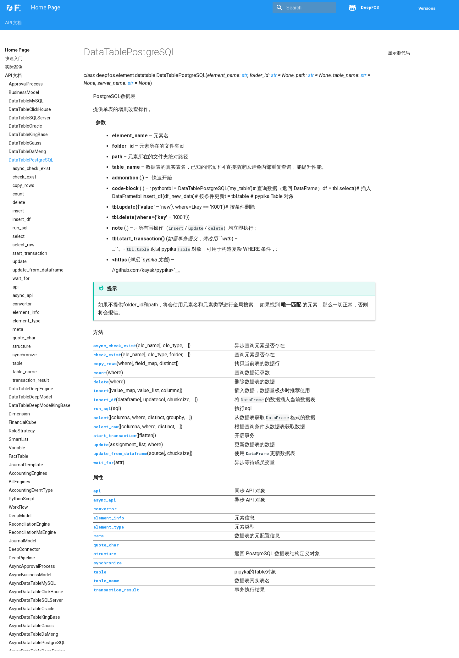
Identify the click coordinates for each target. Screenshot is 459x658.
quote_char (24, 337)
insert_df (22, 219)
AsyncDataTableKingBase (34, 617)
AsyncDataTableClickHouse (36, 591)
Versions (426, 8)
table (18, 363)
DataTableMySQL (26, 100)
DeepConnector (24, 549)
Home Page (17, 49)
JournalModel (22, 540)
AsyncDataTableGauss (31, 625)
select (19, 236)
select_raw (24, 244)
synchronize (25, 354)
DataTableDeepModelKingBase (39, 405)
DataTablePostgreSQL (31, 159)
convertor (22, 303)
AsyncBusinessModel (30, 574)
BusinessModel (24, 92)
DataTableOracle (25, 126)
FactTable (18, 456)
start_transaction (30, 253)
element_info (26, 312)
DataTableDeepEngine (31, 388)
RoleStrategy (22, 430)
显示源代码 (399, 52)
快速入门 (14, 58)
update (20, 261)
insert (18, 210)
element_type (27, 320)
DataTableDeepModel (30, 396)
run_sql (20, 227)
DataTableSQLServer (30, 117)
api (16, 286)
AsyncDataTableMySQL (32, 583)
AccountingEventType (31, 490)
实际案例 (14, 66)
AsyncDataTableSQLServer (36, 600)
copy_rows (23, 185)
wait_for (21, 278)
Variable (17, 447)
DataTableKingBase (28, 134)
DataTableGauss (25, 142)
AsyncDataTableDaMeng (33, 634)
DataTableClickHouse (30, 109)
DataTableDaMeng (27, 151)
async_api (23, 295)
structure (22, 346)
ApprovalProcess (26, 83)
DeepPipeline (22, 557)
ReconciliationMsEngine (32, 532)
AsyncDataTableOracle (31, 608)
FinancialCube (22, 422)
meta (18, 329)
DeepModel (20, 515)
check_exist (24, 176)
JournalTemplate (26, 464)
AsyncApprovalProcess (32, 566)
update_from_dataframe (38, 269)
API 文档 (13, 22)
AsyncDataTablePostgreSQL (37, 642)
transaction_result (31, 380)
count (18, 193)
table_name (25, 371)
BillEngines (19, 481)
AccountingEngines (28, 473)
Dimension (19, 413)
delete (19, 202)
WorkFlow (18, 507)
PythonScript (22, 498)
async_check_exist (31, 168)
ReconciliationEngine (29, 524)
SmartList (18, 439)
